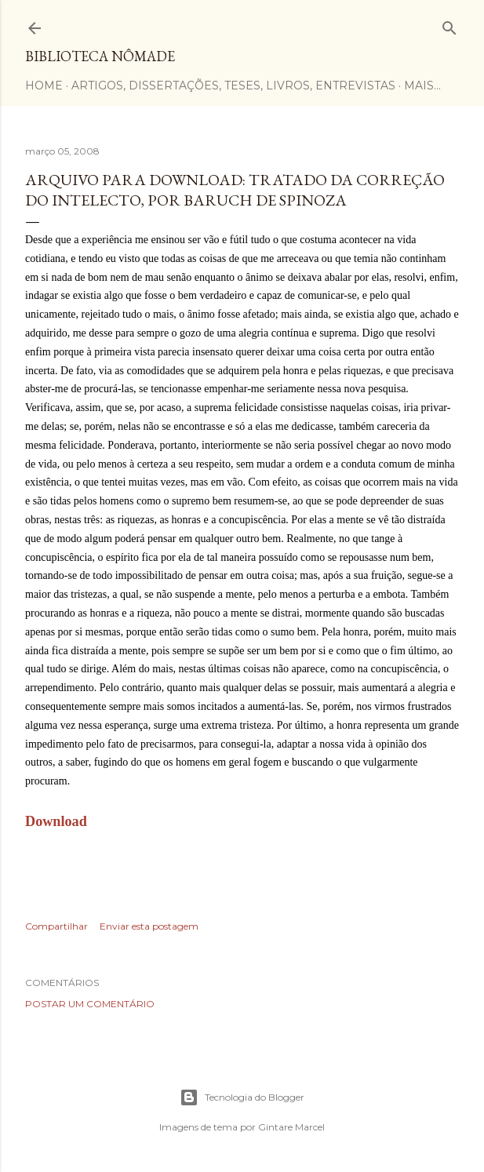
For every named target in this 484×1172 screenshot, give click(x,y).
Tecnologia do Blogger (242, 1097)
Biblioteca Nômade (100, 56)
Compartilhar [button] (56, 926)
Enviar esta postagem (149, 926)
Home (44, 85)
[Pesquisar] (449, 24)
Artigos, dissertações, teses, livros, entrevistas (233, 85)
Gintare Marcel (291, 1127)
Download (56, 821)
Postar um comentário (90, 1004)
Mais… (422, 85)
